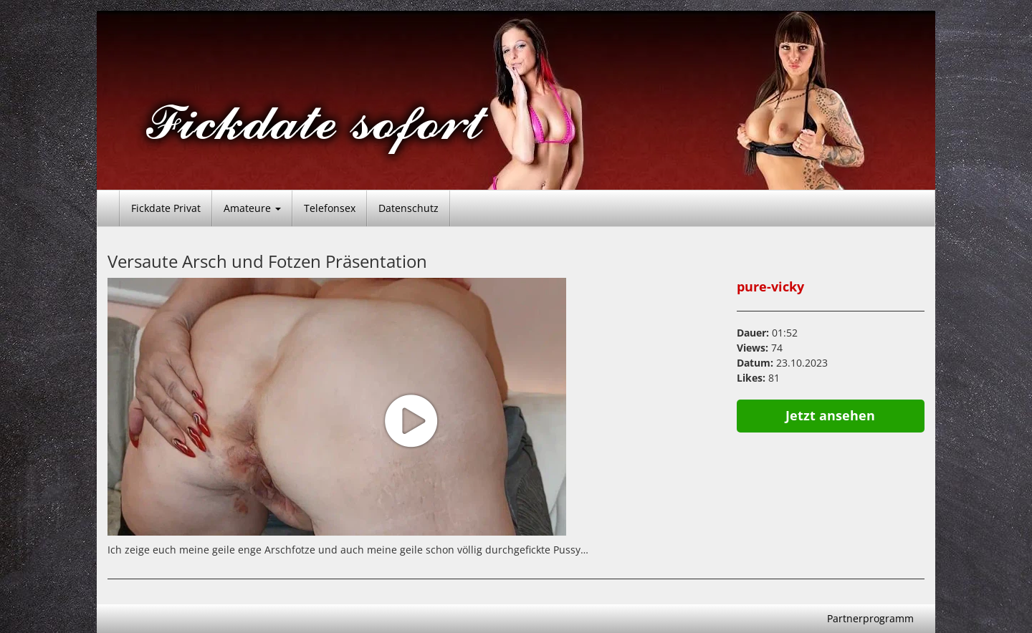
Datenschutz (408, 208)
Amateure (252, 208)
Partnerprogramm (870, 618)
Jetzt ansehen (830, 415)
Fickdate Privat (166, 208)
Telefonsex (329, 208)
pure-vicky (770, 286)
